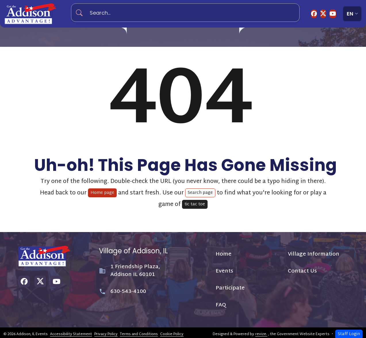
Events (158, 35)
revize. (261, 331)
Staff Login (349, 331)
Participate (196, 35)
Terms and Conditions (139, 331)
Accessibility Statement (71, 331)
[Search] (81, 12)
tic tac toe (195, 201)
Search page (200, 190)
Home (132, 35)
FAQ (231, 35)
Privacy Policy (106, 331)
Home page (102, 190)
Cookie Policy (171, 331)
